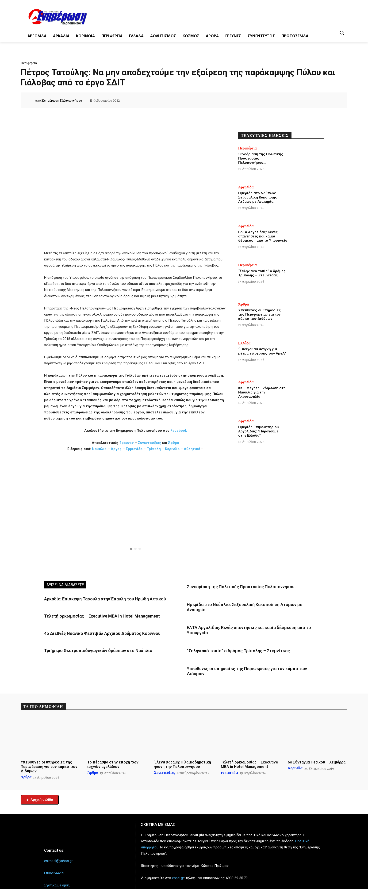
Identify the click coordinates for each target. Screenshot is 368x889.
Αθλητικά (192, 449)
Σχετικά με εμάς (57, 870)
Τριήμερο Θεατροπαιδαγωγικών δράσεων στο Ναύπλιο (91, 648)
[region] (135, 511)
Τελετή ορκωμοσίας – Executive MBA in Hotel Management (95, 615)
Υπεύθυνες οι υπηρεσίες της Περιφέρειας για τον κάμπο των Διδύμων (247, 659)
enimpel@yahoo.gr (58, 845)
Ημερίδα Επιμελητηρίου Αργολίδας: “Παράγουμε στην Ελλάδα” (258, 431)
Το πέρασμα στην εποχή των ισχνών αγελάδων (112, 749)
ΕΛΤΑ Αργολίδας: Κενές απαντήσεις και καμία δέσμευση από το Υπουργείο (262, 236)
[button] (341, 32)
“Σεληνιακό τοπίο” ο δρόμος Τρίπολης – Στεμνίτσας (231, 642)
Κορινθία (172, 449)
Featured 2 (229, 757)
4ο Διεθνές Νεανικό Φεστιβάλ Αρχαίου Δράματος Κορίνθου (95, 631)
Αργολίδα (246, 187)
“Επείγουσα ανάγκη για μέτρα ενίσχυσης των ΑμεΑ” (262, 351)
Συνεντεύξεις (149, 443)
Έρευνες (127, 443)
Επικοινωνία (54, 858)
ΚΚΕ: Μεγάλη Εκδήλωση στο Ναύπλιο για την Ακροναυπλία (262, 392)
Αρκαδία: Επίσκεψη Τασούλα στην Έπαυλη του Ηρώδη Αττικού (98, 598)
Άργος (117, 449)
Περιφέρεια (29, 63)
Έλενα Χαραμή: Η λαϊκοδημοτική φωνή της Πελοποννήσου (182, 749)
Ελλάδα (244, 343)
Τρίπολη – (155, 449)
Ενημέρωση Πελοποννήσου (62, 100)
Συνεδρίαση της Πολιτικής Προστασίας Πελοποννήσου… (235, 586)
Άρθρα (173, 443)
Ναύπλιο (99, 449)
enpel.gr (178, 863)
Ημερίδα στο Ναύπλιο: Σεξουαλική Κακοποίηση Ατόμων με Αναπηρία (245, 603)
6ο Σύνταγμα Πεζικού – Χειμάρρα (316, 747)
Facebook (178, 430)
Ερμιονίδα (134, 449)
